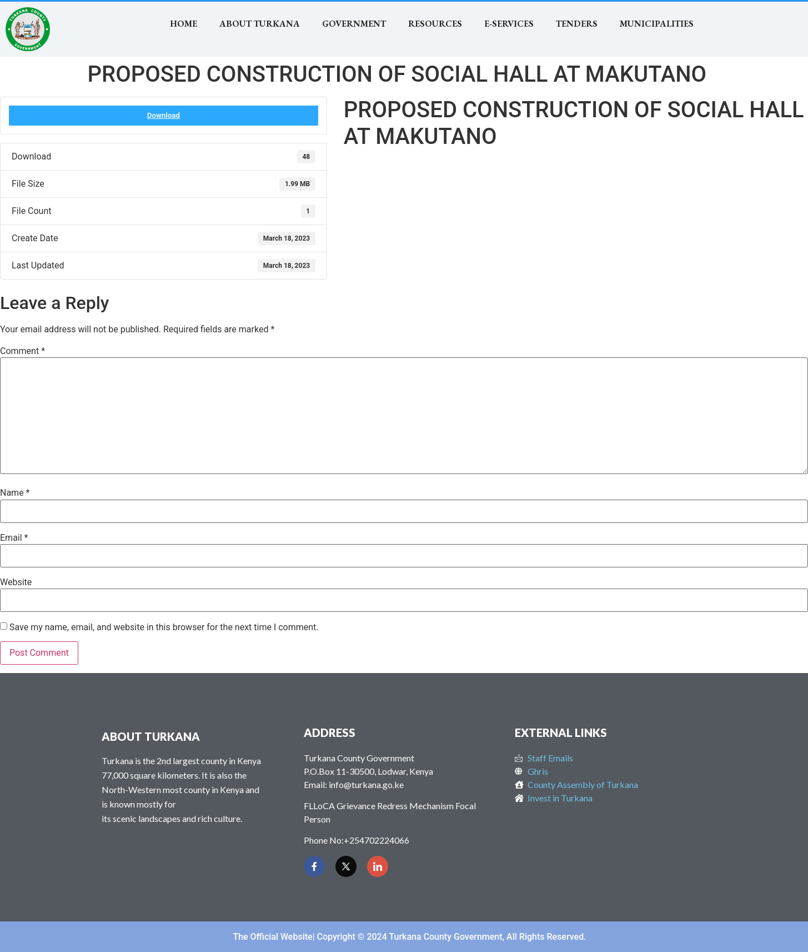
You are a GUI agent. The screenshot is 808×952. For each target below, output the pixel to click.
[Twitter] (346, 866)
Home (183, 23)
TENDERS (577, 23)
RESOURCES (435, 23)
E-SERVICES (509, 23)
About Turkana (259, 23)
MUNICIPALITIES (657, 23)
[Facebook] (314, 866)
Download (163, 115)
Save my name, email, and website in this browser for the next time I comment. (164, 627)
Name (15, 493)
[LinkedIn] (377, 866)
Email (14, 538)
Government (354, 23)
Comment (22, 351)
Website (16, 582)
